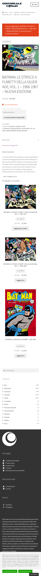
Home (6, 12)
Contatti (8, 468)
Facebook (9, 505)
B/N (5, 385)
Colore (11, 12)
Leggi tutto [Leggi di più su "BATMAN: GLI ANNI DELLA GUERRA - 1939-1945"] (20, 356)
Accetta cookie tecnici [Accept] (9, 571)
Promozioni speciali (10, 407)
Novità (6, 404)
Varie (5, 423)
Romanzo (7, 414)
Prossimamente (9, 411)
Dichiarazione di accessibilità (15, 470)
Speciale (6, 417)
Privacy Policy (10, 463)
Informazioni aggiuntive (10, 145)
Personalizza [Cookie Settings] (34, 574)
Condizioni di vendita (12, 461)
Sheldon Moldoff (11, 130)
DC (31, 128)
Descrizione (6, 140)
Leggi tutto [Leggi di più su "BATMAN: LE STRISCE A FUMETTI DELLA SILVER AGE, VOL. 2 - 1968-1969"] (20, 280)
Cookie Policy (10, 466)
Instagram (9, 507)
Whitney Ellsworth (22, 130)
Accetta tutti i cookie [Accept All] (25, 571)
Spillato (6, 420)
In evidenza (7, 401)
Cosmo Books (26, 128)
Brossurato (7, 388)
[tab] (20, 140)
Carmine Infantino (15, 128)
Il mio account (10, 486)
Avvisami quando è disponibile (14, 117)
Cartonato (11, 126)
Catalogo (18, 126)
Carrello (8, 489)
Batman (7, 128)
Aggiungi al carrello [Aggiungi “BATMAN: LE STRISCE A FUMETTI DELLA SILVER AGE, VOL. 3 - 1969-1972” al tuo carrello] (20, 228)
